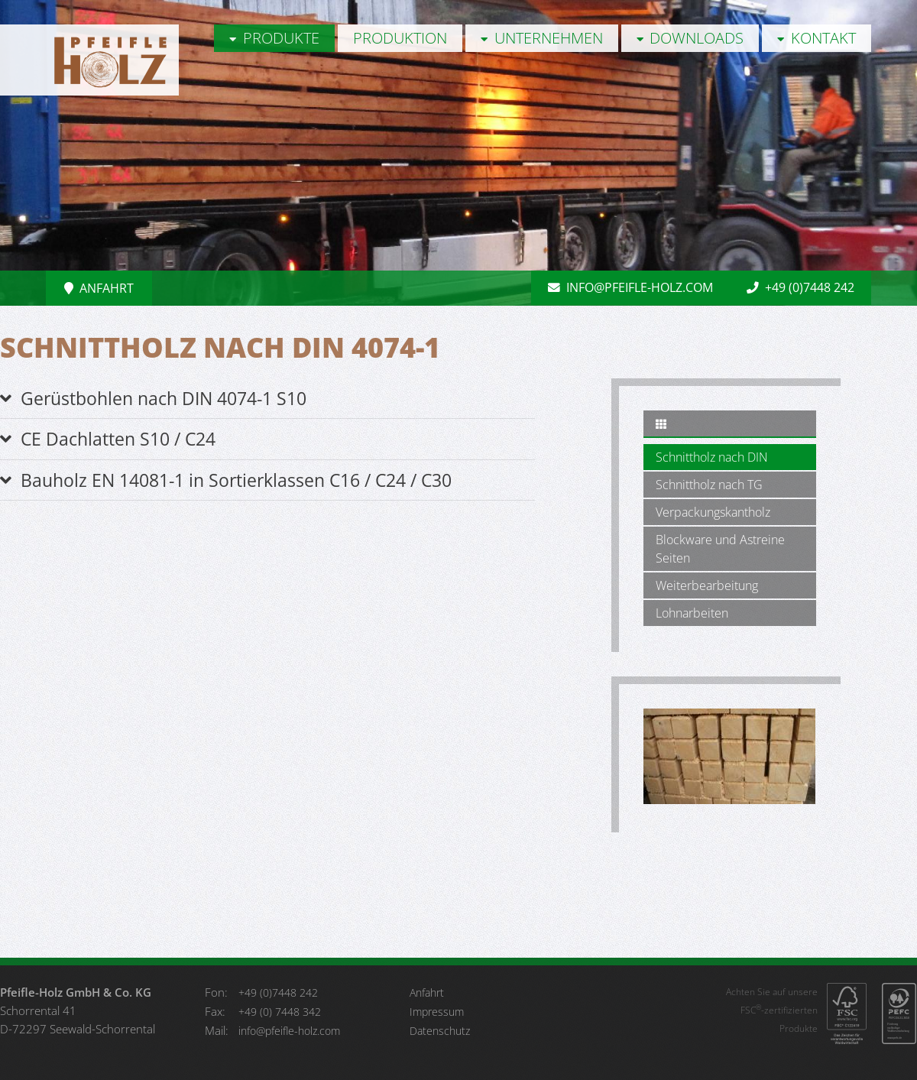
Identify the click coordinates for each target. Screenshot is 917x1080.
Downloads (690, 38)
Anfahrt (99, 288)
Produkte (274, 38)
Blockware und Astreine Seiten (720, 548)
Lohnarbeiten (692, 613)
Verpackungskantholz (713, 512)
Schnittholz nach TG (709, 484)
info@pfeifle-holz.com (625, 288)
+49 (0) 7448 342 (279, 1011)
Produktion (400, 38)
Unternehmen (542, 38)
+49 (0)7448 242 (799, 288)
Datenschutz (440, 1030)
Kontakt (816, 38)
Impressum (437, 1011)
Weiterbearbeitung (707, 585)
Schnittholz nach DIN (712, 457)
